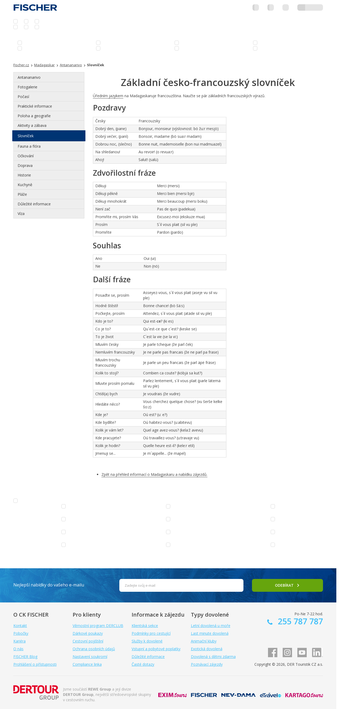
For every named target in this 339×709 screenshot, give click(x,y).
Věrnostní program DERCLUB (98, 625)
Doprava (25, 165)
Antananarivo (29, 77)
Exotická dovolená (206, 648)
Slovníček (26, 135)
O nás (18, 648)
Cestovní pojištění (88, 641)
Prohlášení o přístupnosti (35, 664)
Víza (21, 213)
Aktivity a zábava (32, 125)
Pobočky (20, 633)
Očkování (26, 155)
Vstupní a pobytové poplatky (156, 648)
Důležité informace (34, 203)
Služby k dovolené (147, 641)
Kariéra (19, 641)
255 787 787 (299, 621)
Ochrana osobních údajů (94, 648)
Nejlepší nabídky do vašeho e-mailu (48, 585)
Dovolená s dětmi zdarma (213, 656)
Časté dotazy (143, 664)
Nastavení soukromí (90, 656)
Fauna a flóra (29, 146)
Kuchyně (25, 184)
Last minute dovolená (209, 633)
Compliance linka (87, 664)
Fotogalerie (27, 86)
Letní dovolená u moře (210, 625)
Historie (24, 175)
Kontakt (20, 625)
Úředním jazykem (108, 95)
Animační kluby (203, 641)
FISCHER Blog (25, 656)
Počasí (23, 96)
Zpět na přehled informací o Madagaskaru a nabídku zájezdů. (154, 474)
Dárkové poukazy (88, 633)
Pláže (22, 194)
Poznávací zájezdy (207, 664)
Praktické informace (35, 106)
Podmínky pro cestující (151, 633)
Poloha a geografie (34, 115)
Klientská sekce (145, 625)
